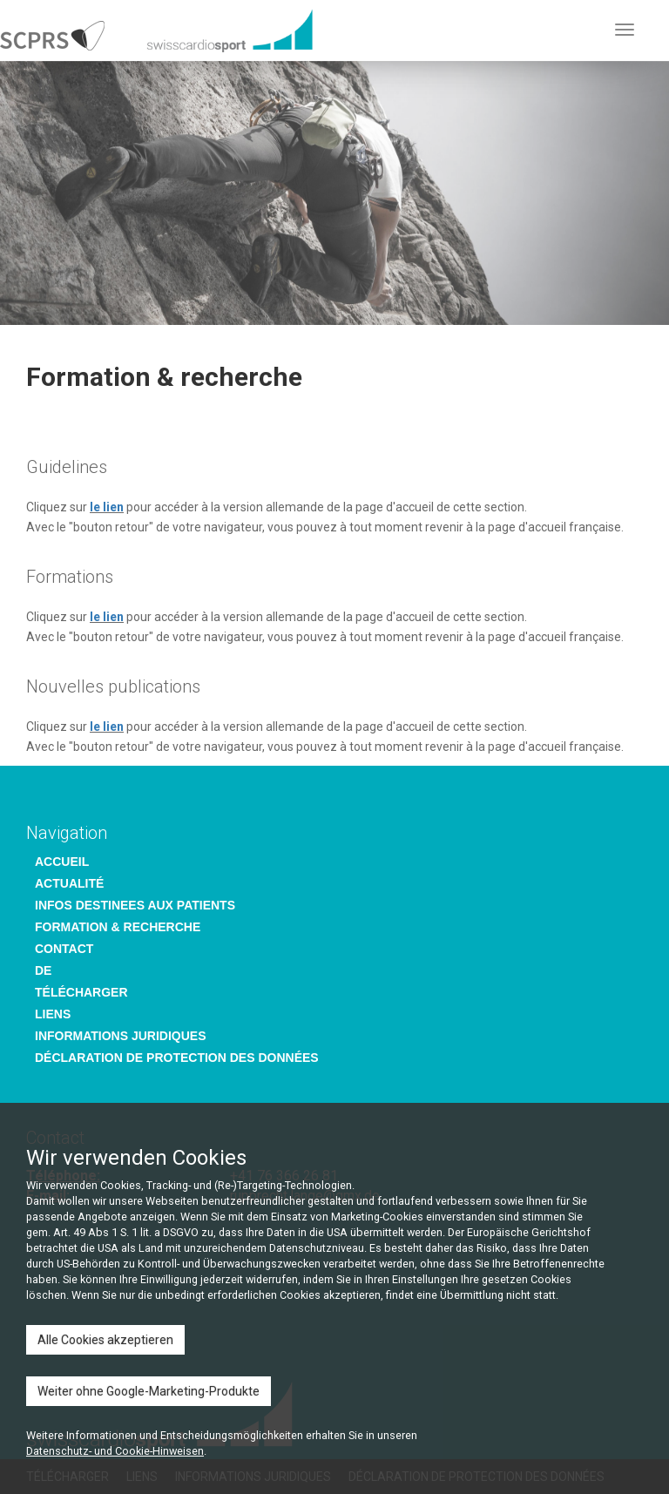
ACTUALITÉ (69, 883)
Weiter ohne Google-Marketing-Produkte (148, 1391)
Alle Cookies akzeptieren (105, 1340)
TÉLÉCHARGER (81, 992)
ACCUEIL (62, 862)
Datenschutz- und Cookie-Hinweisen (115, 1450)
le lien (107, 507)
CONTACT (64, 949)
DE (43, 970)
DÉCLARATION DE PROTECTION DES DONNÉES (177, 1058)
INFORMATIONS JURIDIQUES (120, 1036)
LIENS (53, 1014)
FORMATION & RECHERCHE (117, 927)
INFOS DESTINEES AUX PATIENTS (135, 905)
